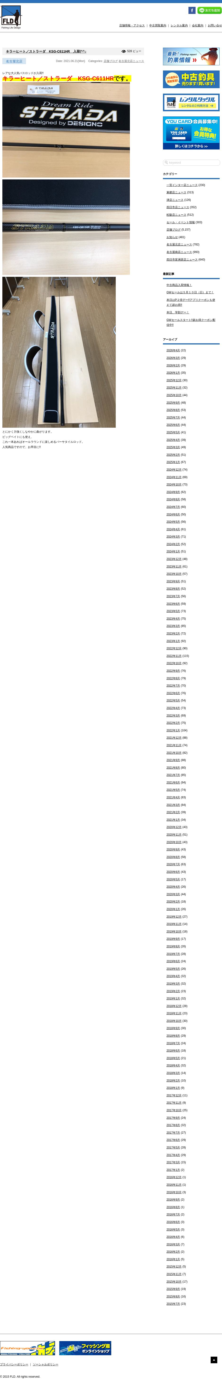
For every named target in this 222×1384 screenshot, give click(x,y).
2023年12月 (174, 559)
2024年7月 (173, 507)
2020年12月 (174, 827)
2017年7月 (173, 1132)
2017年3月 (173, 1162)
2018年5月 (173, 1058)
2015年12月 (174, 1266)
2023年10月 (174, 574)
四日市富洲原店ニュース (182, 259)
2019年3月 (173, 983)
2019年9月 (173, 939)
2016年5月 (173, 1229)
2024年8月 (173, 499)
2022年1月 (173, 730)
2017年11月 (174, 1102)
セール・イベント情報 (180, 222)
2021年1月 (173, 819)
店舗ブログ (111, 61)
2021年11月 (174, 745)
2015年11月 (174, 1274)
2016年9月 (173, 1199)
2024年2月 (173, 544)
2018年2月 (173, 1080)
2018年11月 (174, 1013)
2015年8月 (173, 1296)
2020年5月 (173, 879)
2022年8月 (173, 678)
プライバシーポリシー (14, 1364)
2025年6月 (173, 425)
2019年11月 (174, 924)
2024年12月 (174, 469)
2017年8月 (173, 1125)
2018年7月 (173, 1043)
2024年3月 (173, 536)
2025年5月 (173, 432)
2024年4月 (173, 529)
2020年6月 (173, 872)
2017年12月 (174, 1095)
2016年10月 (174, 1192)
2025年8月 (173, 410)
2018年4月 (173, 1065)
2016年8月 (173, 1207)
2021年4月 (173, 797)
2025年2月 (173, 454)
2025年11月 (174, 387)
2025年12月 (174, 380)
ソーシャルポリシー (45, 1364)
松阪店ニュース (176, 214)
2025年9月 (173, 402)
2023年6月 (173, 603)
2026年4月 (173, 350)
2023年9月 (173, 581)
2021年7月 (173, 775)
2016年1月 (173, 1259)
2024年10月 (174, 484)
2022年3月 (173, 715)
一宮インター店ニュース (182, 185)
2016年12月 (174, 1177)
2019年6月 (173, 961)
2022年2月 (173, 723)
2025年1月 (173, 462)
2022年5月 (173, 700)
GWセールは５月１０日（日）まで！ (190, 292)
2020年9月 (173, 849)
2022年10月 (174, 663)
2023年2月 (173, 633)
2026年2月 (173, 365)
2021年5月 (173, 789)
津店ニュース (175, 200)
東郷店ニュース (176, 192)
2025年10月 (174, 395)
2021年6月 (173, 782)
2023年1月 (173, 641)
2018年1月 (173, 1088)
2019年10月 (174, 931)
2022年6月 (173, 693)
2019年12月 (174, 916)
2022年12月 (174, 648)
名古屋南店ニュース (179, 252)
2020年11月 (174, 834)
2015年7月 (173, 1303)
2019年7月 (173, 954)
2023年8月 (173, 588)
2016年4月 (173, 1237)
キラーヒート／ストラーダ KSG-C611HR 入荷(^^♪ (46, 51)
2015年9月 (173, 1289)
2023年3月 (173, 626)
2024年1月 (173, 551)
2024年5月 (173, 521)
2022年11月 (174, 656)
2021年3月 (173, 805)
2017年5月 (173, 1147)
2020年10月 (174, 842)
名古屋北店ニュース (131, 61)
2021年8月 (173, 767)
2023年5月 (173, 611)
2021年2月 (173, 812)
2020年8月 (173, 857)
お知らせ (172, 237)
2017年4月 (173, 1155)
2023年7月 (173, 596)
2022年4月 (173, 708)
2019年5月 (173, 968)
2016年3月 (173, 1244)
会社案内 (197, 25)
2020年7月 (173, 864)
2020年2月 (173, 901)
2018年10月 (174, 1021)
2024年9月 (173, 492)
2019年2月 (173, 991)
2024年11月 (174, 477)
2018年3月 (173, 1073)
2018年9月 (173, 1028)
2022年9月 (173, 670)
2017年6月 (173, 1140)
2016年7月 (173, 1214)
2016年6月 (173, 1222)
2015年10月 (174, 1281)
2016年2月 (173, 1251)
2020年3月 (173, 894)
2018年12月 (174, 1006)
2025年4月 (173, 440)
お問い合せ (215, 25)
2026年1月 (173, 372)
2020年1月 (173, 909)
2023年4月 (173, 618)
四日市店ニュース (177, 207)
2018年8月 (173, 1035)
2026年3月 (173, 358)
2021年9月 (173, 760)
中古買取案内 (157, 25)
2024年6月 (173, 514)
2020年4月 (173, 886)
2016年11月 (174, 1184)
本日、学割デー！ (177, 312)
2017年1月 (173, 1170)
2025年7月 (173, 417)
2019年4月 (173, 976)
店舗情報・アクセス (132, 25)
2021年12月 (174, 737)
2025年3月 (173, 447)
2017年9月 (173, 1117)
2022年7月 (173, 685)
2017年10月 (174, 1110)
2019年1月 (173, 998)
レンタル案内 (179, 25)
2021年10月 (174, 752)
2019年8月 (173, 946)
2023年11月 (174, 566)
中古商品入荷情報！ (179, 285)
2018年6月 (173, 1050)
